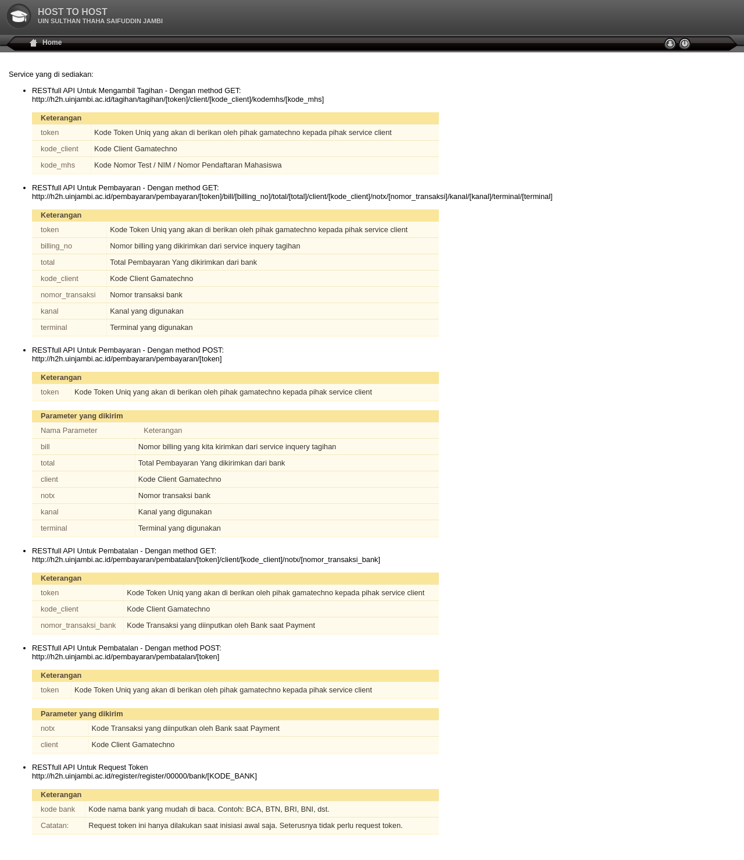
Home (52, 42)
